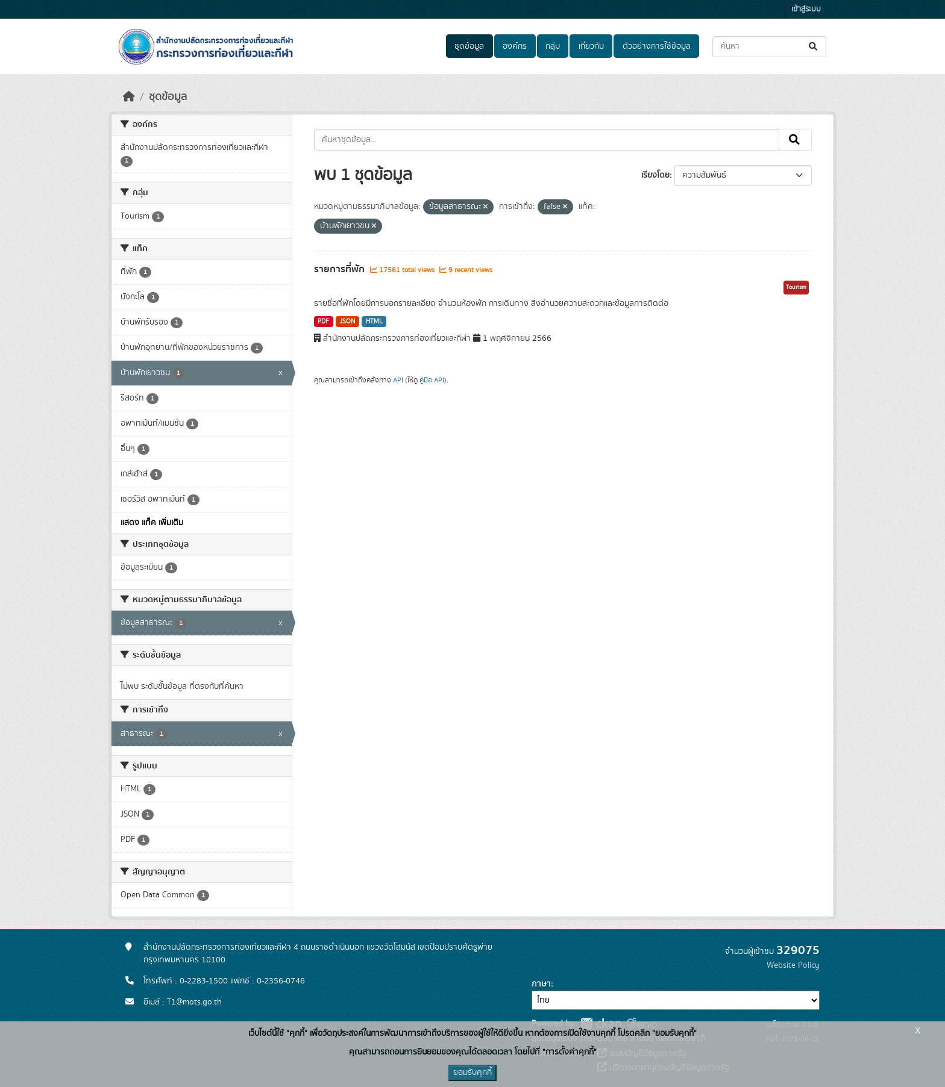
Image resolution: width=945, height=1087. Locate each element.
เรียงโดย (655, 175)
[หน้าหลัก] (129, 97)
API (398, 380)
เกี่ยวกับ (591, 46)
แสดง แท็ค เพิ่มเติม (152, 523)
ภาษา (541, 984)
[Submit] (814, 46)
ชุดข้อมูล (469, 46)
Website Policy (793, 965)
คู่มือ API (431, 380)
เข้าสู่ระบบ (806, 9)
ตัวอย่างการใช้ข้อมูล (657, 46)
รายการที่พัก (340, 269)
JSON (347, 321)
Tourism (796, 287)
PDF (323, 321)
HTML (374, 321)
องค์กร (515, 46)
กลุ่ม (552, 46)
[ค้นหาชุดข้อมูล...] (769, 46)
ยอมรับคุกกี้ (472, 1073)
